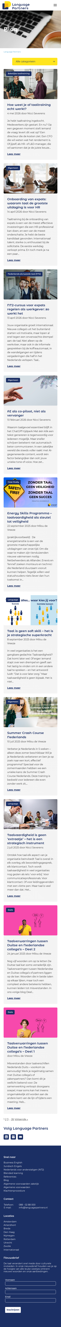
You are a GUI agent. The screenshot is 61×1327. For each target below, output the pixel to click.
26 (12, 1119)
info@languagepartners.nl (33, 1207)
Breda (7, 1228)
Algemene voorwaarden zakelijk (21, 1183)
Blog (6, 1180)
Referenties (10, 1176)
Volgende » (21, 1119)
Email (7, 1297)
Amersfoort (10, 1225)
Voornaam (10, 1280)
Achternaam (11, 1288)
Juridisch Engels (13, 1166)
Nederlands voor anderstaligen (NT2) (24, 1169)
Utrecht (8, 1242)
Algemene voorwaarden (17, 1187)
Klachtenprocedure (14, 1190)
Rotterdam (10, 1239)
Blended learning (13, 1173)
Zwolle (7, 1246)
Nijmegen (9, 1235)
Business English (13, 1162)
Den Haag (9, 1232)
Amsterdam (10, 1221)
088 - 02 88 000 (27, 1204)
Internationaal (11, 1249)
